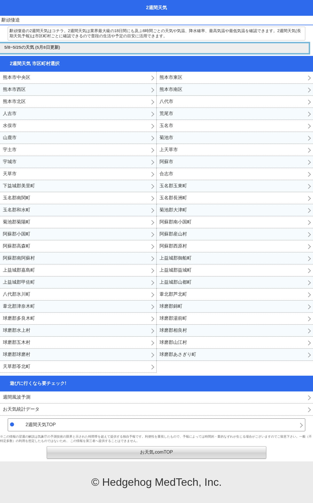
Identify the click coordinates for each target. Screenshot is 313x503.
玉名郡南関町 (16, 197)
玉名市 (166, 125)
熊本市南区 (171, 89)
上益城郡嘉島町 (19, 270)
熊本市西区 (14, 89)
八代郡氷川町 (16, 294)
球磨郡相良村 (173, 330)
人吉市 (10, 113)
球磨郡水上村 (16, 330)
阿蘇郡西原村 (173, 245)
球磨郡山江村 (173, 342)
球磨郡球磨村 (16, 354)
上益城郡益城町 (176, 270)
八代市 (166, 101)
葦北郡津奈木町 (19, 306)
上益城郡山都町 (176, 282)
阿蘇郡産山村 (173, 233)
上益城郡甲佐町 (19, 282)
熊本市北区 (14, 101)
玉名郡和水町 (16, 209)
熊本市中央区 (16, 77)
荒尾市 (166, 113)
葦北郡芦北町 (173, 294)
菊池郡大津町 (173, 209)
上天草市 (169, 149)
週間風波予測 (16, 397)
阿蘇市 (166, 161)
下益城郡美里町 (19, 185)
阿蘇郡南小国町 (176, 221)
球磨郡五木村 (16, 342)
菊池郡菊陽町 (16, 221)
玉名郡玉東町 (173, 185)
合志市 (166, 173)
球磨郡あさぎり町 (178, 354)
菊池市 (166, 137)
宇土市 (10, 149)
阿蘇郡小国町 (16, 233)
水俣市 (10, 125)
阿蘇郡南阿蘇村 (19, 258)
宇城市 (10, 161)
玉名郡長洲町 (173, 197)
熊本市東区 (171, 77)
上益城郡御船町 (176, 258)
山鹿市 (10, 137)
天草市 (10, 173)
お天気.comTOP (156, 452)
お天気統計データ (21, 409)
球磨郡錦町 (171, 306)
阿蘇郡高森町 (16, 245)
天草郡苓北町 (16, 366)
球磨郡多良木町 (19, 318)
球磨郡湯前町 (173, 318)
